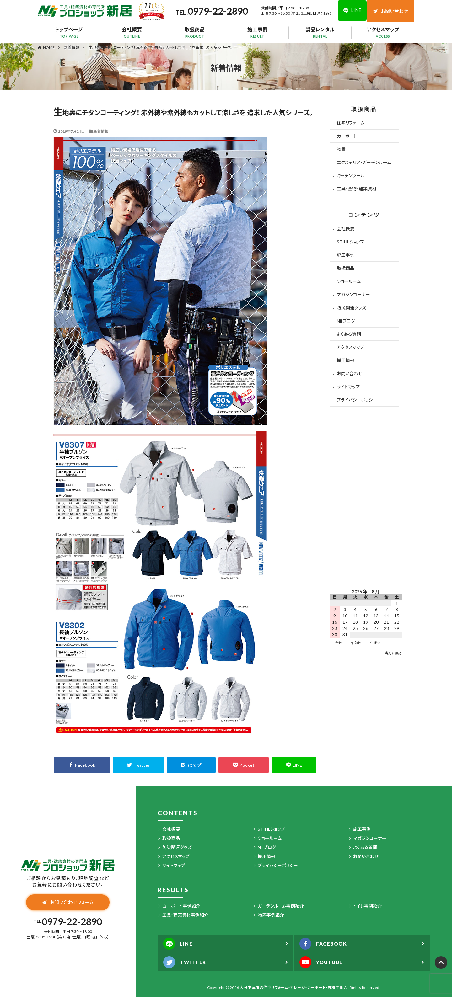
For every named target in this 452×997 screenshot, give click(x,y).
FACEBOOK (324, 944)
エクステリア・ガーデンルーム (364, 162)
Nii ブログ (346, 320)
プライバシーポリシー (357, 400)
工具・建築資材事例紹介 (185, 915)
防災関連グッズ (351, 307)
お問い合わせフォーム (68, 903)
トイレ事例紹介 (367, 906)
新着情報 (71, 47)
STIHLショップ (350, 241)
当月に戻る (393, 653)
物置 (341, 149)
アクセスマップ (383, 32)
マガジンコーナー (353, 294)
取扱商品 (194, 32)
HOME (49, 47)
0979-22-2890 (216, 11)
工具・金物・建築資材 (356, 188)
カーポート (347, 136)
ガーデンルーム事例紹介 (281, 906)
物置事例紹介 (271, 915)
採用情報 (345, 360)
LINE (178, 944)
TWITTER (185, 962)
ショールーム (349, 281)
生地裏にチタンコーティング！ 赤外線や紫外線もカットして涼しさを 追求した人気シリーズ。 (161, 47)
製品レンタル (320, 32)
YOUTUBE (322, 962)
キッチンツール (351, 175)
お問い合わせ (390, 11)
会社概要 (132, 32)
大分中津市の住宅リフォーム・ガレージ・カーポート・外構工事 (291, 987)
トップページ (69, 32)
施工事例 (257, 32)
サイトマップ (348, 386)
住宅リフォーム (350, 122)
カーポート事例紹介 (181, 906)
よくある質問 (349, 334)
